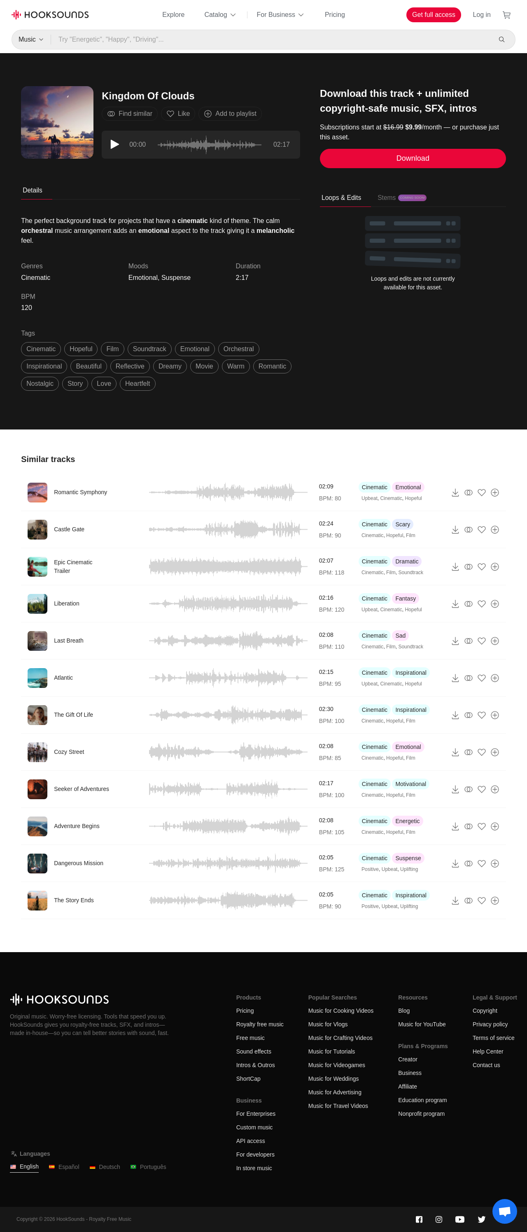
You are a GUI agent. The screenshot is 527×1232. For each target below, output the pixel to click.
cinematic (41, 348)
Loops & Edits (341, 197)
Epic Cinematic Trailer (73, 566)
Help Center (488, 1051)
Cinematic (374, 487)
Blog (404, 1010)
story (75, 383)
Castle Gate (69, 529)
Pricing (335, 14)
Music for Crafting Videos (340, 1038)
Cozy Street (69, 752)
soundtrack (149, 348)
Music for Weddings (333, 1078)
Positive (370, 869)
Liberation (66, 603)
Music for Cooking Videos (340, 1010)
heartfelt (137, 383)
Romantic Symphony (80, 492)
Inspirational (411, 672)
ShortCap (248, 1078)
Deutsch (104, 1167)
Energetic (407, 821)
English (24, 1166)
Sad (400, 635)
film (112, 348)
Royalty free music (260, 1024)
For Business (281, 15)
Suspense (176, 277)
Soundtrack (410, 572)
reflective (130, 366)
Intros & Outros (255, 1065)
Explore (173, 14)
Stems (402, 197)
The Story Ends (74, 900)
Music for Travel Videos (338, 1106)
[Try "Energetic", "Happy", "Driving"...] (271, 39)
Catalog (220, 15)
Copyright (485, 1010)
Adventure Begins (77, 826)
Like (178, 114)
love (104, 383)
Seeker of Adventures (81, 789)
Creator (407, 1059)
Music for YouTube (421, 1024)
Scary (402, 524)
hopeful (81, 348)
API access (250, 1141)
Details (32, 190)
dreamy (170, 366)
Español (64, 1167)
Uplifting (409, 869)
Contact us (486, 1065)
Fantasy (405, 598)
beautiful (88, 366)
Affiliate (407, 1086)
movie (204, 366)
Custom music (254, 1127)
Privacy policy (490, 1024)
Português (148, 1167)
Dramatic (406, 561)
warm (236, 366)
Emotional (143, 277)
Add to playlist (230, 114)
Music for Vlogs (328, 1024)
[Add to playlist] (494, 492)
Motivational (410, 784)
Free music (250, 1038)
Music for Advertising (334, 1092)
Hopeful (413, 498)
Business (410, 1073)
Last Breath (69, 640)
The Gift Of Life (73, 714)
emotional (195, 348)
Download (412, 158)
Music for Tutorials (331, 1051)
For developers (255, 1154)
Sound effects (253, 1051)
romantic (273, 366)
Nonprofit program (421, 1113)
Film (410, 535)
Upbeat (369, 498)
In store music (254, 1168)
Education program (422, 1100)
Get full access (433, 14)
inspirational (44, 366)
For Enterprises (256, 1113)
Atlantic (63, 677)
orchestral (239, 348)
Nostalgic (40, 383)
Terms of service (494, 1038)
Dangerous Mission (78, 863)
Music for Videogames (336, 1065)
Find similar (129, 114)
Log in (482, 14)
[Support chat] (504, 1211)
